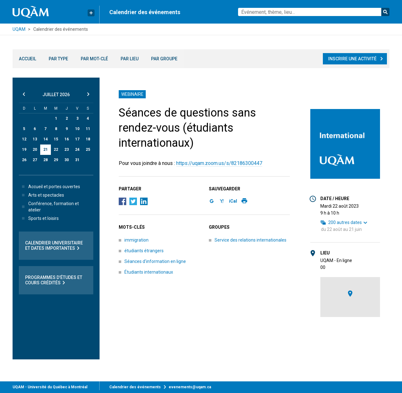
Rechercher (385, 12)
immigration (136, 240)
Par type (58, 58)
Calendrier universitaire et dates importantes (54, 245)
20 (35, 149)
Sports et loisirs (39, 218)
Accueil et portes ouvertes (49, 186)
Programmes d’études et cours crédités (53, 280)
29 (56, 160)
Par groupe (164, 58)
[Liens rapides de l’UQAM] (91, 12)
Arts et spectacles (41, 195)
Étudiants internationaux (148, 272)
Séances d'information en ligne (155, 261)
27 (35, 160)
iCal (233, 201)
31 (77, 160)
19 (24, 149)
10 (77, 129)
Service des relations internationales (250, 240)
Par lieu (130, 58)
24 (77, 149)
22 (56, 149)
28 (45, 160)
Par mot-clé (94, 58)
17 (77, 139)
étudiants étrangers (144, 250)
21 (45, 149)
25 (88, 149)
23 (66, 149)
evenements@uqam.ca (190, 387)
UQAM (19, 29)
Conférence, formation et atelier (49, 207)
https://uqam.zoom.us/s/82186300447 (219, 163)
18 (88, 139)
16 (66, 139)
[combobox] (313, 12)
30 (66, 160)
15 (56, 139)
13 (35, 139)
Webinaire (132, 94)
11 (88, 129)
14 (45, 139)
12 (24, 139)
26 (24, 160)
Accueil (27, 58)
